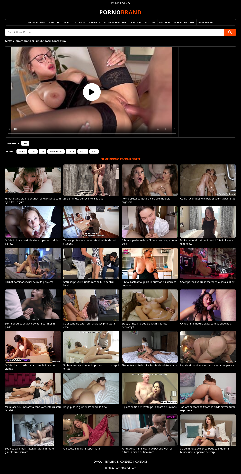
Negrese (164, 22)
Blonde (80, 22)
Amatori (54, 22)
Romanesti (205, 22)
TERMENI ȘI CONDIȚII (118, 461)
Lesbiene (135, 22)
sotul (71, 151)
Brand (120, 12)
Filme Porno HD (115, 22)
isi (42, 151)
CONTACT (141, 461)
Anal (67, 22)
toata (83, 151)
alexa (22, 151)
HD (25, 143)
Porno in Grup (184, 22)
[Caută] (230, 32)
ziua (94, 151)
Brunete (94, 22)
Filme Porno (36, 22)
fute (33, 151)
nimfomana (56, 151)
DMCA (98, 461)
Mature (150, 22)
